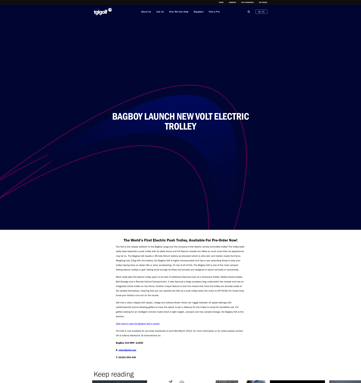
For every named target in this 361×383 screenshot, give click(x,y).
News (221, 2)
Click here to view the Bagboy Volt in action (138, 323)
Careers (232, 2)
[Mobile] (249, 12)
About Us (146, 11)
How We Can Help (178, 11)
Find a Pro (214, 11)
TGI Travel (263, 2)
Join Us (160, 11)
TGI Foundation (247, 2)
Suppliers (198, 11)
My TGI (261, 11)
